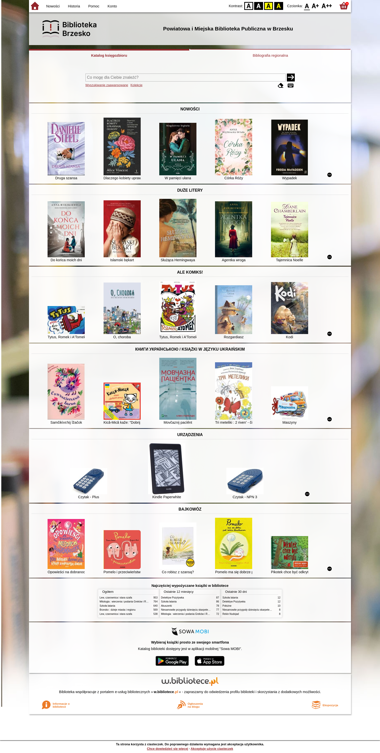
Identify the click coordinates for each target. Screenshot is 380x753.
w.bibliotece (166, 692)
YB (268, 5)
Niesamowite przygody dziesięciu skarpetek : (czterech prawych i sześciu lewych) (206, 609)
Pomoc (93, 6)
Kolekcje (136, 85)
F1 (315, 5)
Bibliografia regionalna (270, 55)
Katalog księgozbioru (109, 55)
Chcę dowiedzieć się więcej (167, 749)
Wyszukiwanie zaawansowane (106, 85)
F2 (327, 5)
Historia (74, 6)
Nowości (53, 6)
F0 (306, 5)
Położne (226, 605)
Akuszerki (166, 605)
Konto (112, 6)
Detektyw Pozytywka (172, 597)
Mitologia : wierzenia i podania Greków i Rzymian (127, 601)
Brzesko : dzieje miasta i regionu (118, 609)
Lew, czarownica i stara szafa (116, 597)
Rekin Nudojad (230, 614)
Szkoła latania (107, 605)
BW (258, 5)
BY (278, 5)
